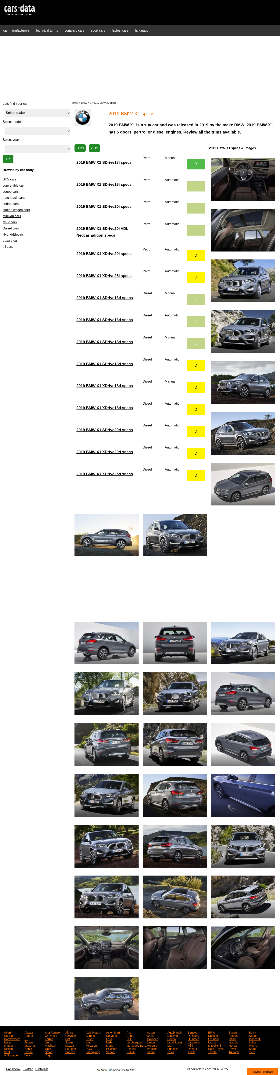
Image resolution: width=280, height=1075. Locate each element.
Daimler (213, 1035)
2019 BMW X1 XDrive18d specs (105, 386)
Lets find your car (15, 103)
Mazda (69, 1045)
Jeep (48, 1042)
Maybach (51, 1045)
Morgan (233, 1045)
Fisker (89, 1038)
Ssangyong (93, 1052)
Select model (12, 122)
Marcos (8, 1045)
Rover (232, 1048)
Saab (252, 1048)
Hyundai (213, 1038)
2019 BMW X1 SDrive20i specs (104, 206)
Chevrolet (51, 1035)
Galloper (152, 1038)
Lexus (212, 1042)
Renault (193, 1048)
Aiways (28, 1032)
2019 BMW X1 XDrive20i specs (104, 254)
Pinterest (41, 1069)
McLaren (91, 1045)
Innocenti (255, 1038)
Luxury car (10, 240)
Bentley (192, 1032)
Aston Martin (114, 1032)
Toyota (212, 1052)
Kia (88, 1042)
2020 (80, 148)
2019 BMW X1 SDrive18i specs (104, 162)
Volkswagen (11, 1055)
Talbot (150, 1052)
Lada (109, 1042)
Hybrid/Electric (13, 234)
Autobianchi (174, 1032)
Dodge (253, 1035)
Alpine (69, 1032)
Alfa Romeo (52, 1032)
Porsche (152, 1048)
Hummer (193, 1038)
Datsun (233, 1035)
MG (169, 1045)
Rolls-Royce (215, 1048)
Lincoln (233, 1042)
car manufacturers (16, 30)
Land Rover (174, 1042)
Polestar (111, 1048)
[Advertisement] (140, 68)
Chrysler (70, 1035)
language (142, 30)
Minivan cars (12, 216)
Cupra (130, 1035)
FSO (129, 1038)
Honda (171, 1038)
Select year (11, 139)
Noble (28, 1048)
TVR (252, 1052)
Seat (7, 1052)
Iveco (7, 1042)
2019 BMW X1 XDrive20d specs (105, 452)
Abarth (8, 1032)
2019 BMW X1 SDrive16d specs (105, 298)
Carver (28, 1035)
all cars (8, 246)
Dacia (150, 1035)
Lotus (252, 1042)
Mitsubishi (214, 1045)
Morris (253, 1045)
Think (191, 1052)
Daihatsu (193, 1035)
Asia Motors (93, 1032)
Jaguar (28, 1042)
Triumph (234, 1052)
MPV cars (10, 222)
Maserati (30, 1045)
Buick (252, 1032)
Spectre (70, 1052)
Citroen (90, 1035)
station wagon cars (16, 210)
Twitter (28, 1069)
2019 (94, 148)
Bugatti (233, 1032)
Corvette (111, 1035)
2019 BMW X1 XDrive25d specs (105, 474)
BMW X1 (86, 102)
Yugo (48, 1055)
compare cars (74, 30)
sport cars (98, 30)
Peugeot (70, 1048)
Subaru (110, 1052)
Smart (48, 1052)
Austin (151, 1032)
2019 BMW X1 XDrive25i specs (104, 276)
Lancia (151, 1042)
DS (26, 1038)
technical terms (47, 30)
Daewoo (172, 1035)
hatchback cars (14, 197)
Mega (109, 1045)
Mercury (152, 1045)
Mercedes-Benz (137, 1045)
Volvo (27, 1055)
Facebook (13, 1069)
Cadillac (9, 1035)
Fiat (67, 1038)
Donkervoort (12, 1038)
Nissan (8, 1048)
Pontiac (131, 1048)
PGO (89, 1048)
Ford (109, 1038)
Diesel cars (11, 228)
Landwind (194, 1042)
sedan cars (11, 204)
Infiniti (232, 1038)
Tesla (170, 1052)
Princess (172, 1048)
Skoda (28, 1052)
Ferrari (49, 1038)
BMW (75, 102)
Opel (48, 1048)
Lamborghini (134, 1042)
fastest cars (120, 30)
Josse (69, 1042)
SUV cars (10, 179)
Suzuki (131, 1052)
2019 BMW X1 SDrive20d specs (105, 430)
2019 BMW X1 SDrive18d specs (105, 342)
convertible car (13, 185)
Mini (190, 1045)
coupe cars (11, 191)
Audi (129, 1032)
